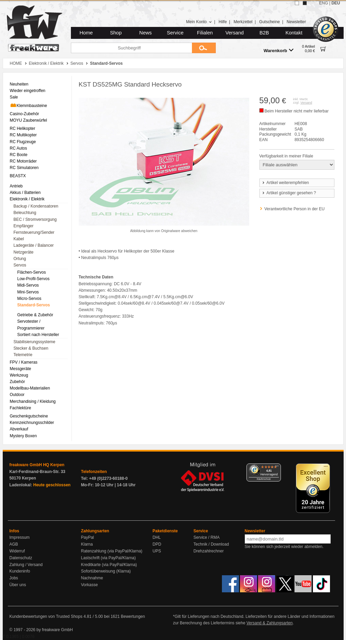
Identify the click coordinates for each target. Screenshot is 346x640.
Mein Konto (199, 21)
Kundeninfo (20, 571)
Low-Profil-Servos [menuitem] (33, 278)
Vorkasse (89, 584)
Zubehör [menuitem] (17, 381)
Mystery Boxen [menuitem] (23, 435)
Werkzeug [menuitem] (19, 375)
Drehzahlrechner (209, 551)
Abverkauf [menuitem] (19, 429)
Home (86, 32)
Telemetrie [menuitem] (23, 354)
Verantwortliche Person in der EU (295, 209)
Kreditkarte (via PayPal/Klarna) (109, 564)
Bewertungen (133, 616)
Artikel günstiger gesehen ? (288, 193)
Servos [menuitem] (20, 265)
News (145, 32)
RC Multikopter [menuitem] (23, 135)
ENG (323, 3)
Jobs (14, 578)
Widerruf (17, 551)
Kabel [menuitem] (19, 239)
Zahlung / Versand (26, 564)
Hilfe (223, 21)
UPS (157, 551)
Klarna (87, 544)
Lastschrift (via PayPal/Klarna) (108, 557)
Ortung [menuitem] (20, 258)
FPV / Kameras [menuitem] (23, 362)
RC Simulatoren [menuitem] (24, 167)
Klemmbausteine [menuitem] (28, 105)
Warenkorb (279, 50)
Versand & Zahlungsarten (269, 623)
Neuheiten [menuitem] (19, 84)
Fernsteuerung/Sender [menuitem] (34, 232)
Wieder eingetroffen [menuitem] (28, 90)
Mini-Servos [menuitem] (28, 292)
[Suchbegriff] (131, 48)
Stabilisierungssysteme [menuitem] (35, 341)
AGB (14, 544)
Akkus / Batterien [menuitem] (25, 192)
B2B (264, 32)
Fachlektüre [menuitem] (20, 408)
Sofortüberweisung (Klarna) (106, 571)
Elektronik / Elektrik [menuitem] (27, 199)
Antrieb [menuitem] (16, 186)
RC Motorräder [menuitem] (23, 161)
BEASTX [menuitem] (18, 175)
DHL (157, 537)
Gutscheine (269, 21)
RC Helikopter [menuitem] (22, 128)
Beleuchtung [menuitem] (25, 212)
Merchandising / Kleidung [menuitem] (33, 401)
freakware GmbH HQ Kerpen (37, 464)
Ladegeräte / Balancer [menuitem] (34, 245)
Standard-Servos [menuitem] (33, 305)
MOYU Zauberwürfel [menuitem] (28, 120)
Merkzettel (243, 21)
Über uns (18, 584)
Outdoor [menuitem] (17, 394)
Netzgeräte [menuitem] (24, 252)
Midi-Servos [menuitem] (28, 285)
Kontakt (293, 32)
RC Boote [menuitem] (19, 154)
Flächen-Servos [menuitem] (31, 272)
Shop (116, 32)
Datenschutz (21, 557)
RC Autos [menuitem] (18, 148)
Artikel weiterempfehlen (285, 182)
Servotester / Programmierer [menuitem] (31, 324)
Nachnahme (92, 578)
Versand (234, 32)
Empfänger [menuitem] (24, 226)
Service (175, 32)
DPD (157, 544)
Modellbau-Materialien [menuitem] (30, 388)
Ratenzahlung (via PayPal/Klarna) (111, 551)
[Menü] (277, 467)
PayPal (87, 537)
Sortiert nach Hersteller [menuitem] (38, 334)
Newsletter (296, 21)
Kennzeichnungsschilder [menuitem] (32, 422)
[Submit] (204, 48)
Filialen (205, 32)
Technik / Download (211, 544)
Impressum (20, 537)
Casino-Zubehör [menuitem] (24, 113)
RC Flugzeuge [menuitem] (23, 141)
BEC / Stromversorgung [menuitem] (35, 219)
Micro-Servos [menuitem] (29, 298)
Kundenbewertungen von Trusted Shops (46, 616)
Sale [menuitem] (14, 97)
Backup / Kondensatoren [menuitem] (36, 206)
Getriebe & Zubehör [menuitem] (35, 315)
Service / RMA (207, 537)
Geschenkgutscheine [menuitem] (29, 416)
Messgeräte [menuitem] (20, 368)
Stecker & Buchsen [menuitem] (31, 348)
